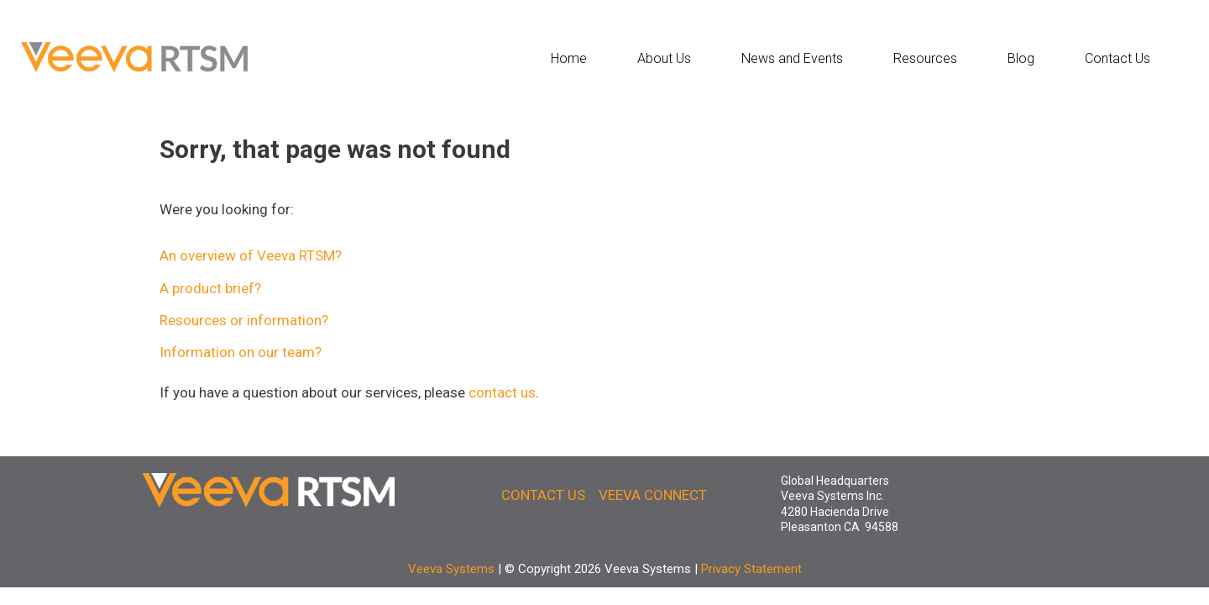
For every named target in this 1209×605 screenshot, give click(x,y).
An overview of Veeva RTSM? (251, 255)
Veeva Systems (451, 568)
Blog (1021, 58)
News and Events (792, 58)
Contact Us (1117, 58)
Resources (925, 58)
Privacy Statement (751, 568)
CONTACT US (543, 495)
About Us (664, 58)
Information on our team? (241, 352)
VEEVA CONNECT (653, 495)
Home (569, 58)
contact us (502, 392)
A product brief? (210, 288)
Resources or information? (244, 320)
